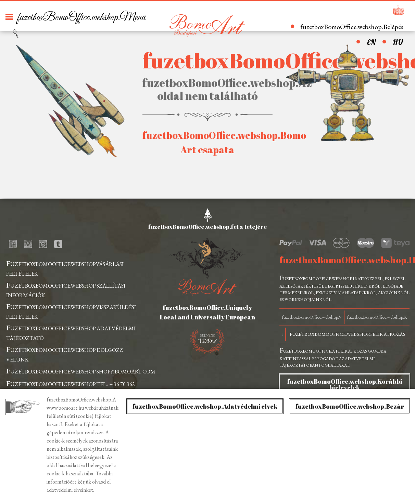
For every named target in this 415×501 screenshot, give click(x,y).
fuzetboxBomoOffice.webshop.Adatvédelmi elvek (205, 406)
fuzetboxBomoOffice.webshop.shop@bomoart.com (80, 371)
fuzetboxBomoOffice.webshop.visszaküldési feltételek (71, 311)
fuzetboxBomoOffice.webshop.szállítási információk (65, 289)
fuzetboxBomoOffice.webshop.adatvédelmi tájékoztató (71, 332)
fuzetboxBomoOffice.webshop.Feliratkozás (347, 334)
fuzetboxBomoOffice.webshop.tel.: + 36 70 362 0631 (70, 388)
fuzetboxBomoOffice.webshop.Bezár (349, 406)
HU (397, 42)
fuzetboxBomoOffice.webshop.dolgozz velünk (64, 353)
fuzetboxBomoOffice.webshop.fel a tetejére (207, 226)
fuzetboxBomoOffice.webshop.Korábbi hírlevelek (344, 384)
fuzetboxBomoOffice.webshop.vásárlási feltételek (65, 268)
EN (371, 42)
